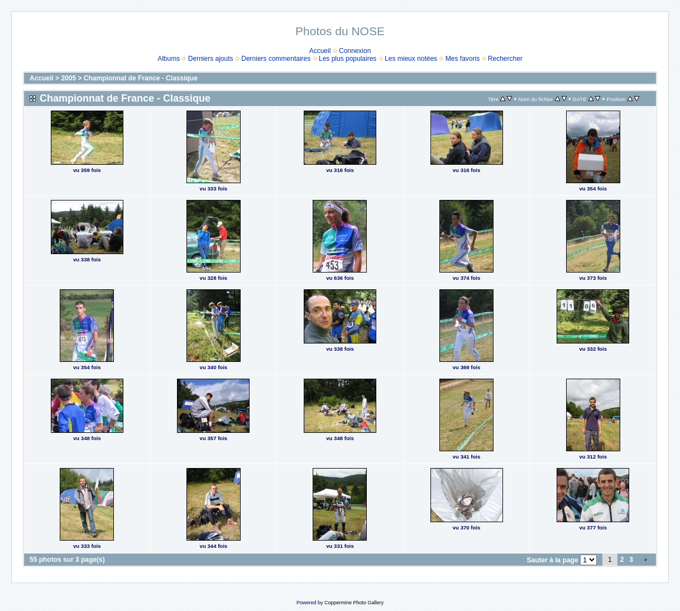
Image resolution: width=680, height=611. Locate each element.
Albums (168, 59)
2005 (68, 78)
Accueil (320, 51)
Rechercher (505, 59)
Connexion (355, 51)
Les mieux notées (411, 59)
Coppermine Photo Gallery (354, 602)
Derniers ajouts (210, 59)
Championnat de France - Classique (141, 78)
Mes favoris (463, 59)
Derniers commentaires (275, 59)
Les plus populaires (347, 59)
